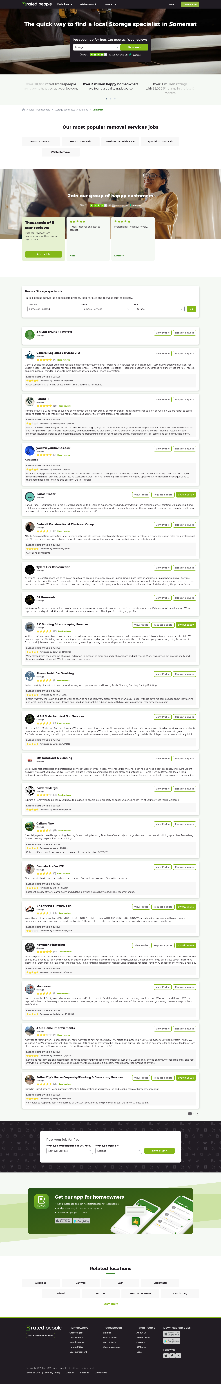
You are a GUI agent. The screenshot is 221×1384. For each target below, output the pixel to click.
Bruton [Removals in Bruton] (100, 1293)
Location (32, 304)
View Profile (163, 332)
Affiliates (141, 1347)
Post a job (43, 254)
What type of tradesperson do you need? (68, 1145)
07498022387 (186, 625)
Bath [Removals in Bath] (120, 1282)
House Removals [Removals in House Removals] (80, 141)
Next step (134, 47)
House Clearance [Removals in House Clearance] (40, 141)
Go (191, 308)
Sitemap (84, 1372)
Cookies (70, 1372)
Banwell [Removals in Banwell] (81, 1282)
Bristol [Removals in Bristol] (61, 1293)
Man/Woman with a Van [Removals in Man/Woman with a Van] (120, 141)
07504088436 (186, 1077)
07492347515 (186, 906)
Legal (139, 1352)
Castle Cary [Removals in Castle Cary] (180, 1293)
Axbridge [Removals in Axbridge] (40, 1282)
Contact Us (101, 1372)
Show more (110, 1303)
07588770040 (186, 945)
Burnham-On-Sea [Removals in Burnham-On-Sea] (140, 1293)
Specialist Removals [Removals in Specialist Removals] (160, 141)
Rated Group (143, 1337)
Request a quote (184, 332)
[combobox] (52, 309)
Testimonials (76, 1337)
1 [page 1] (190, 1113)
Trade (84, 304)
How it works (76, 1342)
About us (141, 1332)
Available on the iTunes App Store (63, 1220)
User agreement (78, 1352)
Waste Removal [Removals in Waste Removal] (60, 152)
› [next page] (197, 1113)
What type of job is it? (107, 1145)
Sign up (107, 1332)
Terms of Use (33, 1372)
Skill (136, 304)
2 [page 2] (193, 1113)
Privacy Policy (52, 1372)
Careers (140, 1342)
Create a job (76, 1332)
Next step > (159, 1150)
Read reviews (63, 360)
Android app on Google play (81, 1220)
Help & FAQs (76, 1347)
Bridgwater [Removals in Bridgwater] (160, 1282)
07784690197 (186, 494)
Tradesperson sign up (40, 1335)
